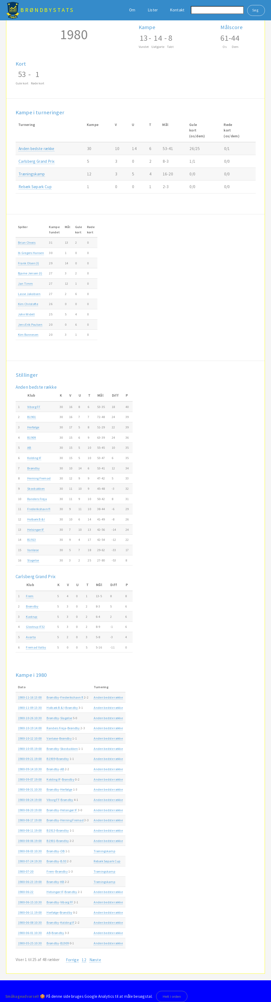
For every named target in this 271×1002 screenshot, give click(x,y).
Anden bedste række (37, 148)
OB (62, 851)
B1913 (31, 540)
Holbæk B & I (36, 519)
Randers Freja (37, 499)
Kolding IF (34, 458)
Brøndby (33, 468)
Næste (95, 959)
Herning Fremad (39, 478)
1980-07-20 (26, 871)
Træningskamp (32, 173)
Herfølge (33, 427)
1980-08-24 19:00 (30, 800)
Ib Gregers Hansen (31, 253)
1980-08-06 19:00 (30, 841)
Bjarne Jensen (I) (30, 273)
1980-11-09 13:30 (30, 708)
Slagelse (33, 560)
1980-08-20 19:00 (30, 810)
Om (132, 9)
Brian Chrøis (27, 242)
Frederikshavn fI (38, 509)
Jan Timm (25, 283)
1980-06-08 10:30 (30, 922)
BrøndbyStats (47, 9)
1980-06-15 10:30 (30, 902)
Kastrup (31, 617)
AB (29, 448)
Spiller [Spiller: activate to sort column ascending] (23, 227)
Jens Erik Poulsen (30, 325)
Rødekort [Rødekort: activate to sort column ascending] (91, 229)
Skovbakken (36, 489)
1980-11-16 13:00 (30, 697)
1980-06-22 (26, 892)
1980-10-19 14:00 (30, 728)
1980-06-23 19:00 (30, 882)
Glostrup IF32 (35, 627)
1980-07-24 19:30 (30, 861)
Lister (153, 9)
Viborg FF (33, 407)
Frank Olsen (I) (28, 263)
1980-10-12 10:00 (30, 738)
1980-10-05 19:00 (30, 749)
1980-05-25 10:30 (30, 943)
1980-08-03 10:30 (30, 851)
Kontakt (177, 9)
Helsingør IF (35, 530)
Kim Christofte (28, 304)
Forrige (72, 959)
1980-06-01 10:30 (30, 933)
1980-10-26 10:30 (30, 718)
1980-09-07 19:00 (30, 779)
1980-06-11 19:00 (30, 912)
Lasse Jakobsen (29, 294)
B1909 (31, 437)
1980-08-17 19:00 (30, 820)
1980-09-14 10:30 (30, 769)
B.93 (63, 861)
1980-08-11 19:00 (30, 830)
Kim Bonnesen (28, 335)
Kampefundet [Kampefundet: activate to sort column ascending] (54, 229)
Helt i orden (172, 997)
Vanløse (33, 550)
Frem (29, 596)
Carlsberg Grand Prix (37, 161)
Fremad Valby (36, 647)
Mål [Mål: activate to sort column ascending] (67, 227)
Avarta (31, 637)
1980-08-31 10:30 (30, 789)
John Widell (26, 314)
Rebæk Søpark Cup (35, 186)
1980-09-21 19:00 (30, 759)
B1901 (31, 417)
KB (62, 882)
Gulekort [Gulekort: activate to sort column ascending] (78, 229)
